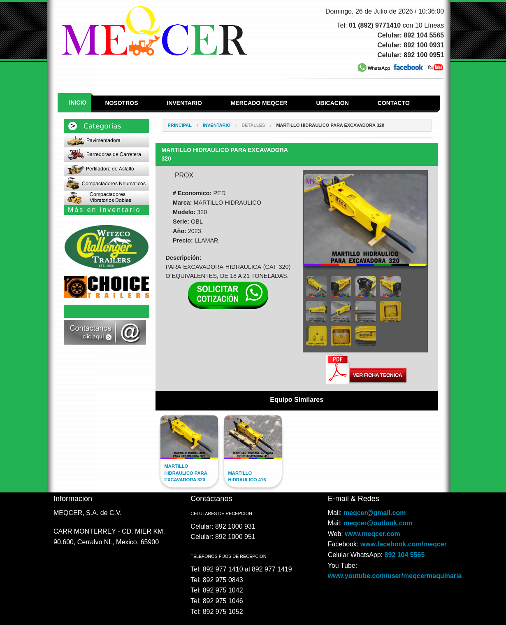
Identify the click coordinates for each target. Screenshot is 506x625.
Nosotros (121, 103)
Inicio (78, 102)
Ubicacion (332, 103)
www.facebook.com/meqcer (403, 544)
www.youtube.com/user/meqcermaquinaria (395, 575)
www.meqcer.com (372, 533)
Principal (180, 125)
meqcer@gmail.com (375, 512)
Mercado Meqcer (259, 103)
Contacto (394, 103)
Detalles (253, 125)
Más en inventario (104, 209)
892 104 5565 (405, 554)
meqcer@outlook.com (378, 523)
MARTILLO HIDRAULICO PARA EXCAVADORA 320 (330, 125)
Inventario (184, 103)
